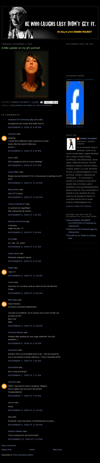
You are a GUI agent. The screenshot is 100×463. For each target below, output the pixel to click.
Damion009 (13, 367)
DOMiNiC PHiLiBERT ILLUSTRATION (80, 79)
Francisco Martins (15, 332)
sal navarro (13, 350)
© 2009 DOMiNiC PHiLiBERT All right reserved (30, 105)
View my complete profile (79, 206)
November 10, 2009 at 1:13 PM (25, 439)
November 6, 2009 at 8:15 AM (24, 261)
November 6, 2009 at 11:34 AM (25, 276)
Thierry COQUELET (16, 204)
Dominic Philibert (15, 431)
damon (11, 402)
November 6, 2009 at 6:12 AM (24, 247)
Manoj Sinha (13, 189)
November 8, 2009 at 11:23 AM (25, 410)
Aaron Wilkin (13, 172)
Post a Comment (8, 445)
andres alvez (13, 253)
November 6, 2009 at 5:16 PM (24, 343)
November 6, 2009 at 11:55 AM (25, 293)
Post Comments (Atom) (23, 455)
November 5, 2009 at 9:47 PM (24, 165)
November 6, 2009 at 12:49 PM (25, 326)
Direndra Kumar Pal (16, 221)
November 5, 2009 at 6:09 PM (24, 127)
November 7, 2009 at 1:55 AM (24, 361)
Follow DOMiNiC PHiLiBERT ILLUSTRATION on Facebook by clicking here (81, 223)
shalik (10, 268)
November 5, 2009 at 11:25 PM (25, 183)
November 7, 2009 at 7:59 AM (24, 396)
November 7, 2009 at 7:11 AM (24, 375)
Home (32, 450)
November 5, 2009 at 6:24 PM (24, 151)
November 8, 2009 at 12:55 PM (25, 425)
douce (10, 158)
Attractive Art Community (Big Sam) (23, 119)
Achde (11, 282)
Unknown (12, 134)
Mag (10, 417)
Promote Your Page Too (74, 127)
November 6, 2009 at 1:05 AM (24, 215)
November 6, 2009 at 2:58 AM (24, 232)
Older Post (57, 450)
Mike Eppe (12, 300)
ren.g (10, 239)
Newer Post (6, 450)
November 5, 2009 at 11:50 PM (25, 197)
